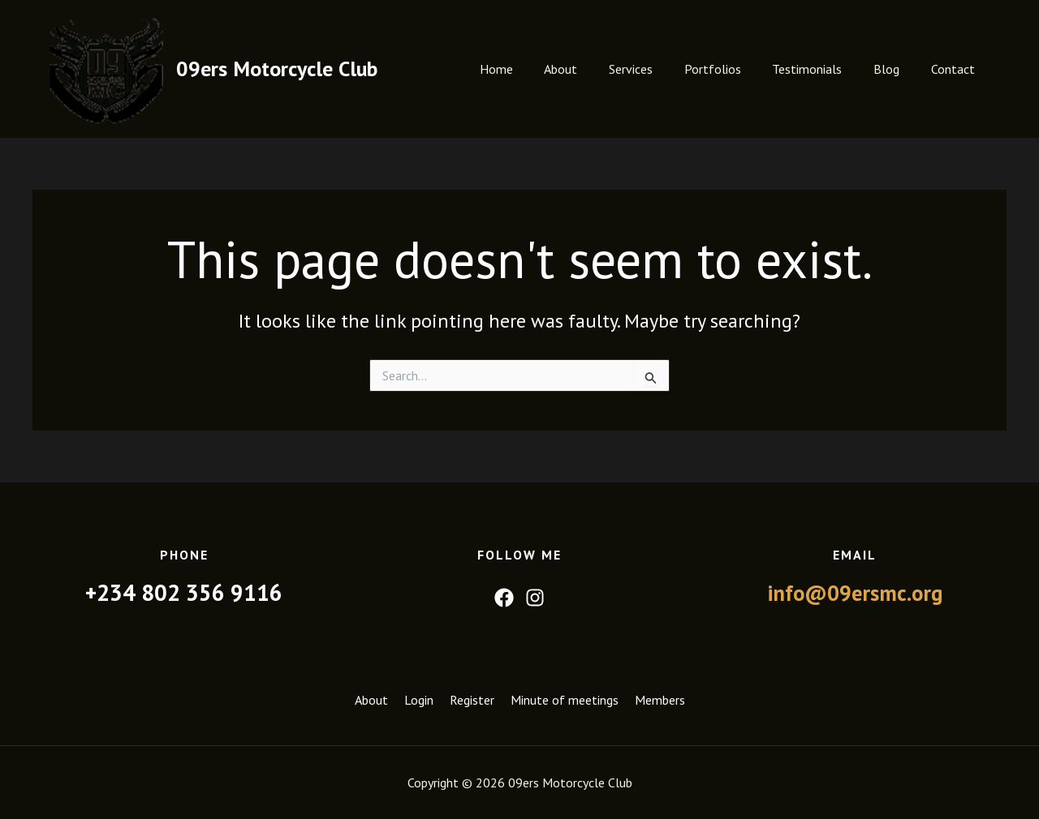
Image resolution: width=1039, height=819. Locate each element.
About (590, 69)
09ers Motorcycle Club (276, 68)
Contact (955, 69)
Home (531, 69)
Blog (895, 69)
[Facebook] (504, 597)
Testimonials (821, 69)
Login (418, 701)
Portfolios (731, 69)
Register (472, 701)
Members (660, 701)
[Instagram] (535, 597)
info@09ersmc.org (855, 592)
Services (655, 69)
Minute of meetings (565, 701)
